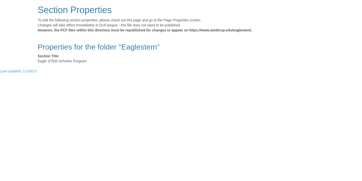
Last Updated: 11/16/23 (18, 71)
